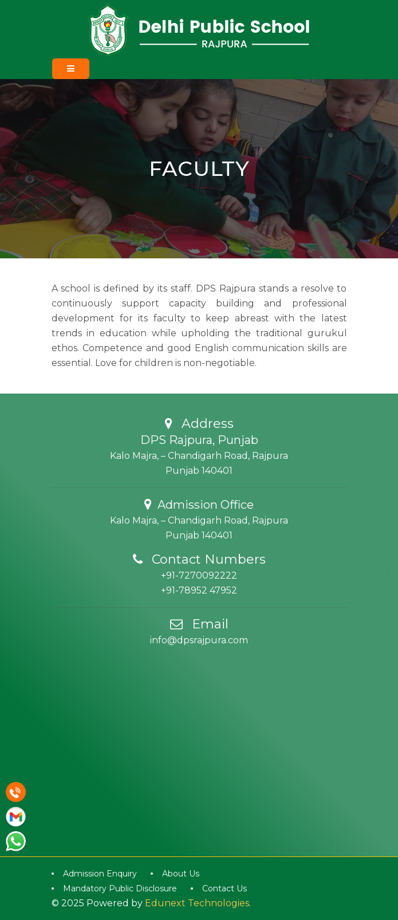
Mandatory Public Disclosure (120, 888)
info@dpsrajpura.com (199, 640)
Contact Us (224, 888)
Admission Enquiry (100, 873)
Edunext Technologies (197, 903)
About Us (180, 873)
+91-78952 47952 (199, 590)
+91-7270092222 (199, 575)
